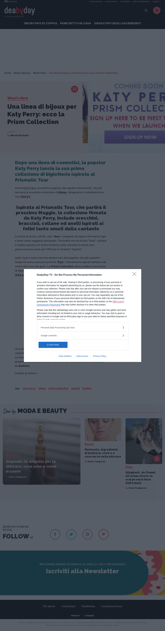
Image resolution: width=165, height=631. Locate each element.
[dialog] (82, 315)
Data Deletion (65, 356)
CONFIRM (53, 345)
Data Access (82, 356)
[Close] (135, 275)
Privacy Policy (99, 356)
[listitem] (82, 327)
